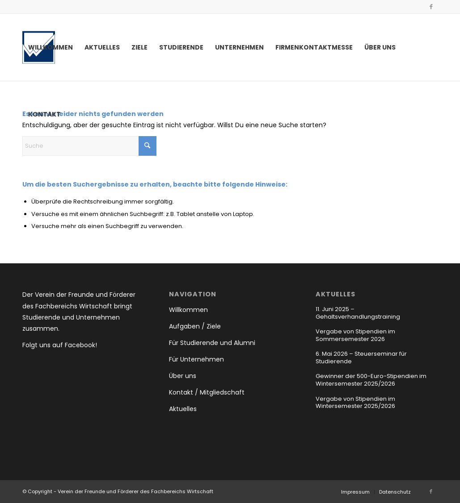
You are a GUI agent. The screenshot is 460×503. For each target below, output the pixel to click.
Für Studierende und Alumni (212, 342)
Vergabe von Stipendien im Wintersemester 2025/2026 (355, 403)
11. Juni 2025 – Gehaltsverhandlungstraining (358, 313)
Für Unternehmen (196, 359)
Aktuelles (183, 408)
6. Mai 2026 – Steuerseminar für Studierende (361, 357)
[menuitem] (50, 47)
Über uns (182, 375)
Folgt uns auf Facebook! (59, 345)
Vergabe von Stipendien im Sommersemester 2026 (355, 335)
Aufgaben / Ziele (195, 326)
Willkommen (188, 309)
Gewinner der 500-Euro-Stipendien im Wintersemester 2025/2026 (371, 380)
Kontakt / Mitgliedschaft (207, 392)
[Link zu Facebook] (431, 6)
